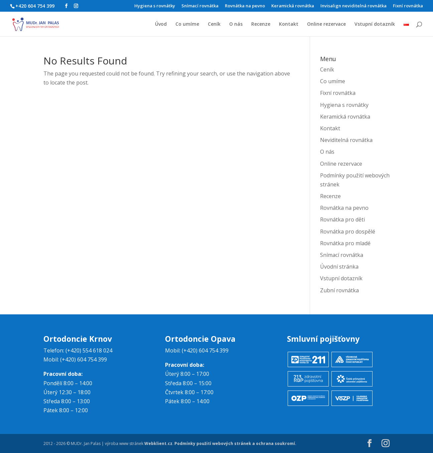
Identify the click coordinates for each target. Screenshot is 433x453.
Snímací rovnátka (200, 6)
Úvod (161, 24)
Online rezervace (326, 24)
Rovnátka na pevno (245, 6)
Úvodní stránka (339, 266)
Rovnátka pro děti (342, 219)
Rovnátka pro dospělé (347, 231)
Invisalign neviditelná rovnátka (353, 6)
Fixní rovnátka (408, 6)
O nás (236, 24)
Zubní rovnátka (339, 290)
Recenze (260, 24)
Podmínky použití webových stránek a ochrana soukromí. (235, 443)
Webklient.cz (158, 443)
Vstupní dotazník (374, 24)
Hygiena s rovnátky (154, 6)
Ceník (214, 24)
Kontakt (288, 24)
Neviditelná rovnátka (346, 140)
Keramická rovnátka (292, 6)
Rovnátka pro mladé (345, 243)
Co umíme (187, 24)
